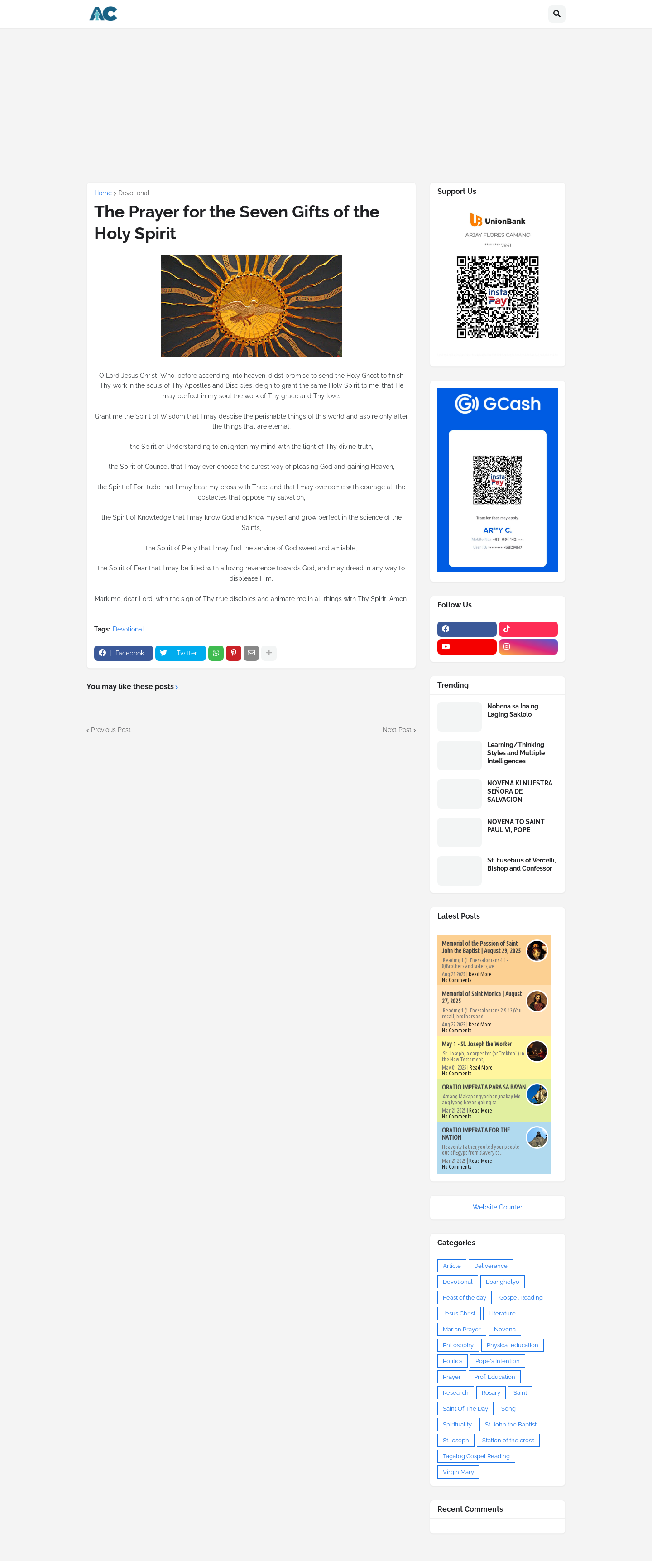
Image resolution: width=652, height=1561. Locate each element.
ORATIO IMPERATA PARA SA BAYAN (484, 1087)
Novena (505, 1329)
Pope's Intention (497, 1361)
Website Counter (498, 1207)
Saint (520, 1392)
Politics (452, 1361)
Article (452, 1265)
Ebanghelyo (502, 1281)
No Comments (456, 980)
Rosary (491, 1392)
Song (508, 1408)
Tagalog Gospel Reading (476, 1456)
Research (456, 1392)
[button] (557, 14)
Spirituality (457, 1424)
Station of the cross (508, 1440)
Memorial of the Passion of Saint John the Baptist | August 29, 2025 (481, 947)
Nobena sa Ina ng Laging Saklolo (512, 710)
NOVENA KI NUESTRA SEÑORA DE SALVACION (519, 791)
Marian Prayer (462, 1329)
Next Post (397, 729)
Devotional (133, 193)
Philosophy (458, 1345)
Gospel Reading (521, 1297)
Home (103, 193)
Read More (480, 974)
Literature (502, 1313)
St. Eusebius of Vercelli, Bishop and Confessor (521, 864)
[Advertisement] (326, 105)
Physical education (512, 1345)
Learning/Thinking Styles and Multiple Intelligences (516, 753)
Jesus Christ (459, 1313)
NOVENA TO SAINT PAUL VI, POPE (516, 825)
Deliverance (491, 1265)
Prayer (452, 1376)
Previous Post (111, 729)
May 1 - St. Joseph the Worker (477, 1044)
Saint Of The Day (465, 1408)
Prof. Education (494, 1376)
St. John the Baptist (511, 1424)
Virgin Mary (458, 1472)
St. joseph (456, 1440)
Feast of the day (464, 1297)
